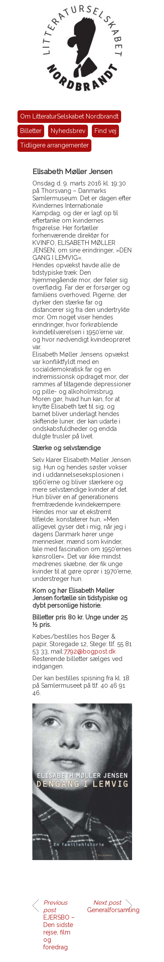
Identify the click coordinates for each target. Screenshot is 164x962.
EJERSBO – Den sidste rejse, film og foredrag (59, 925)
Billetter (31, 130)
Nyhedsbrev (68, 130)
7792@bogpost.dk (89, 651)
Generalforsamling (109, 906)
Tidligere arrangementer (54, 145)
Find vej (105, 130)
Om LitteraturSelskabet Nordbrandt (69, 116)
